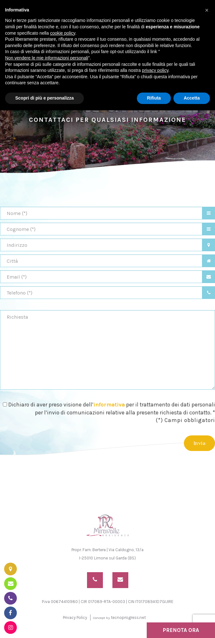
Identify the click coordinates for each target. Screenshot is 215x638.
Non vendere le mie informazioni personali (46, 57)
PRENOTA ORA (181, 630)
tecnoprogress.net (128, 616)
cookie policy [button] (62, 33)
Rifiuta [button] (154, 98)
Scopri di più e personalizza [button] (44, 98)
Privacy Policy (75, 616)
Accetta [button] (192, 98)
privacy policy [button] (155, 70)
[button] (207, 10)
